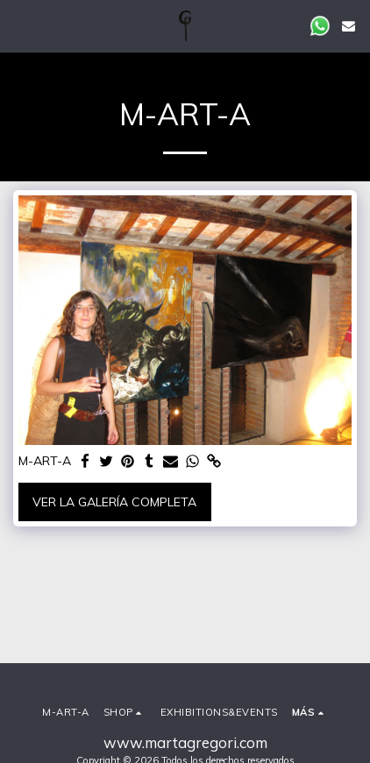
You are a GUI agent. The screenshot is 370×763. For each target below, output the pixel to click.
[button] (19, 25)
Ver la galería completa (114, 502)
